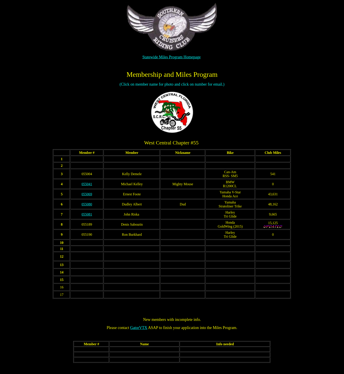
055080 (87, 204)
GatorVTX (138, 327)
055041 (87, 184)
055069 (87, 194)
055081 (87, 214)
